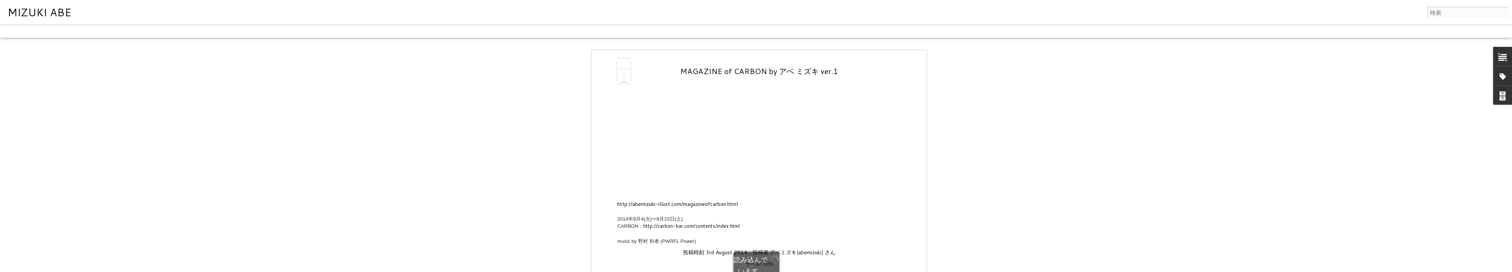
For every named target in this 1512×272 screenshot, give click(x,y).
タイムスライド (220, 31)
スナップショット (175, 31)
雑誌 (84, 31)
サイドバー (135, 31)
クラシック (17, 31)
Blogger (786, 267)
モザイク (105, 31)
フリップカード (54, 31)
